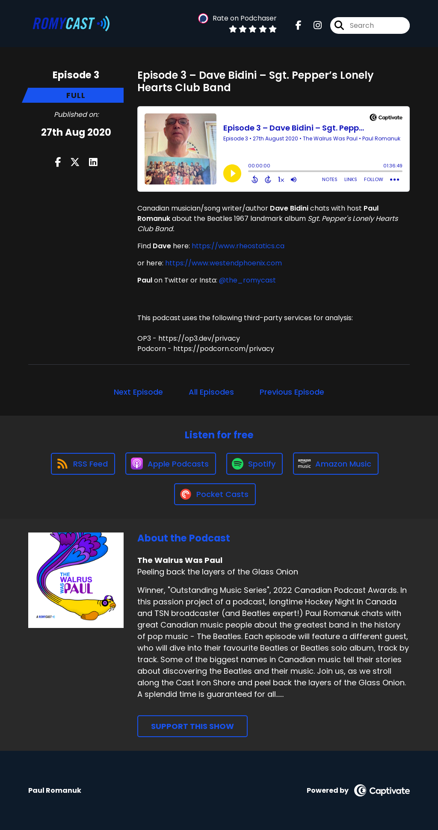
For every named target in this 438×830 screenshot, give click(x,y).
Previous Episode (292, 392)
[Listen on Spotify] (254, 464)
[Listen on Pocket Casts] (215, 494)
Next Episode (138, 392)
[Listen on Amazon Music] (336, 463)
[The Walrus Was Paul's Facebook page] (299, 25)
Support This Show (192, 726)
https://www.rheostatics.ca (238, 246)
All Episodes (211, 392)
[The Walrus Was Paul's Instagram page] (312, 25)
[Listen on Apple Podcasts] (170, 463)
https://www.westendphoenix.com (223, 263)
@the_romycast (247, 280)
